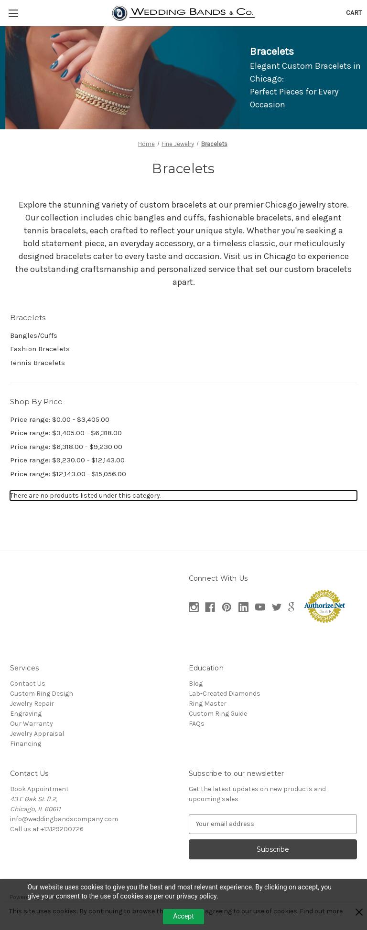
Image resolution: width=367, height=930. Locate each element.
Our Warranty (31, 724)
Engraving (26, 714)
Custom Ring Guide (218, 714)
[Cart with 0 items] (354, 12)
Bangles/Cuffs (33, 335)
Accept (183, 916)
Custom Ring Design (41, 694)
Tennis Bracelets (37, 362)
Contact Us (27, 683)
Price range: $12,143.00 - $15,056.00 (68, 474)
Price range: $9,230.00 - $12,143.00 (67, 460)
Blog (196, 683)
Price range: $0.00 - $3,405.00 (59, 419)
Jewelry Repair (32, 704)
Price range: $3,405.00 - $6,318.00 (66, 432)
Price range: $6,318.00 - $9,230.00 (66, 446)
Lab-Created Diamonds (224, 694)
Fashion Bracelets (40, 349)
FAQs (197, 724)
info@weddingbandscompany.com (64, 819)
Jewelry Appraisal (37, 734)
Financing (25, 744)
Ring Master (208, 704)
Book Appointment (39, 789)
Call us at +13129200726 (47, 829)
